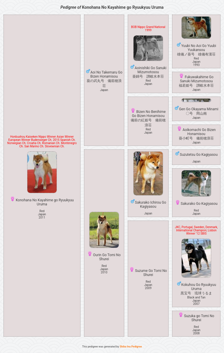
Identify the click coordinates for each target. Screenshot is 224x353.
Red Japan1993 (196, 62)
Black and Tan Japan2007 (196, 300)
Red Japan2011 (42, 214)
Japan (104, 90)
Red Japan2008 (196, 330)
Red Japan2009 (148, 285)
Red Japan (148, 82)
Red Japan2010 (104, 269)
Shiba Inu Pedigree (131, 346)
